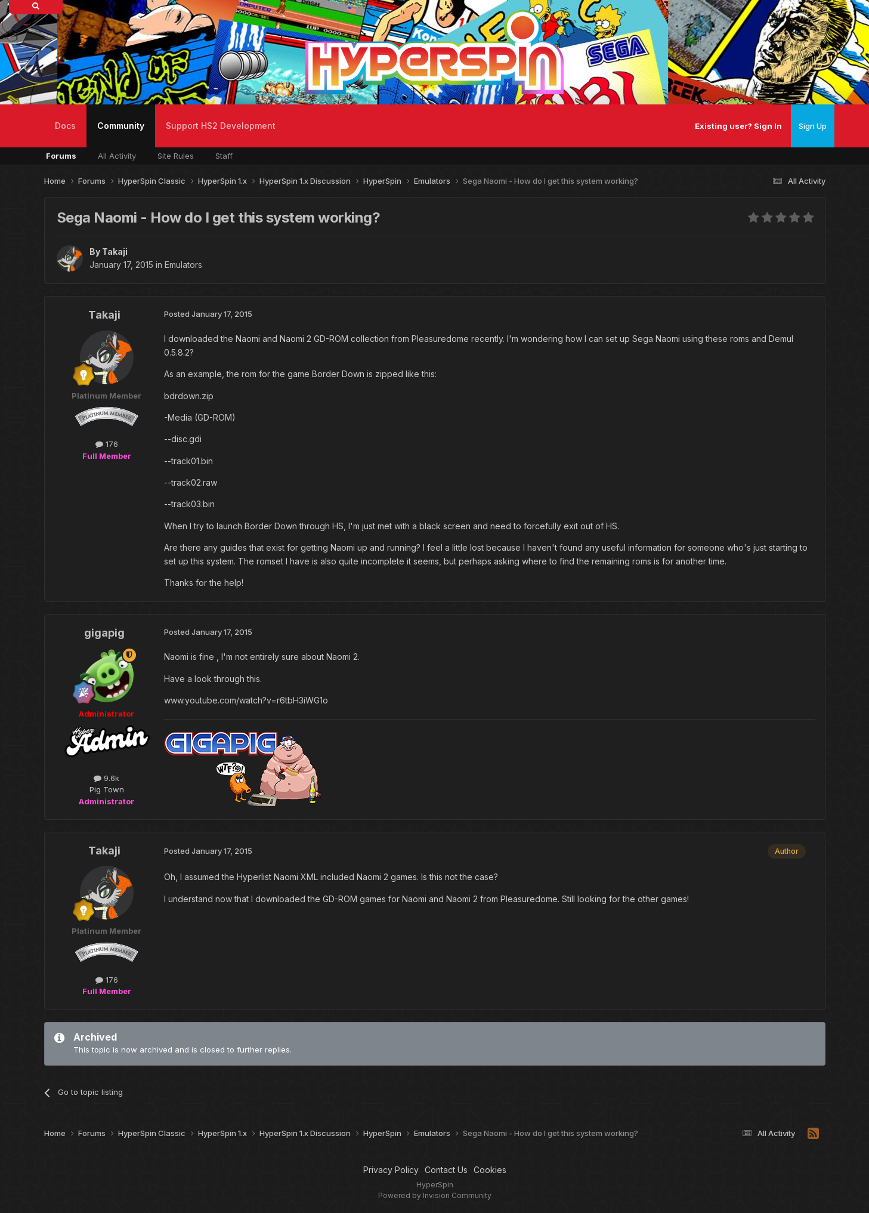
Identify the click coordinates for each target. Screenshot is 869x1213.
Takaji (115, 251)
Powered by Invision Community (434, 1195)
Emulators (183, 265)
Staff (224, 156)
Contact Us (446, 1170)
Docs (65, 126)
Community (120, 134)
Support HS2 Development (221, 126)
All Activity (117, 156)
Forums (61, 156)
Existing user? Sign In (738, 126)
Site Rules (175, 156)
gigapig (104, 632)
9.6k (106, 778)
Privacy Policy (391, 1170)
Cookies (490, 1170)
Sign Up (813, 126)
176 (106, 444)
